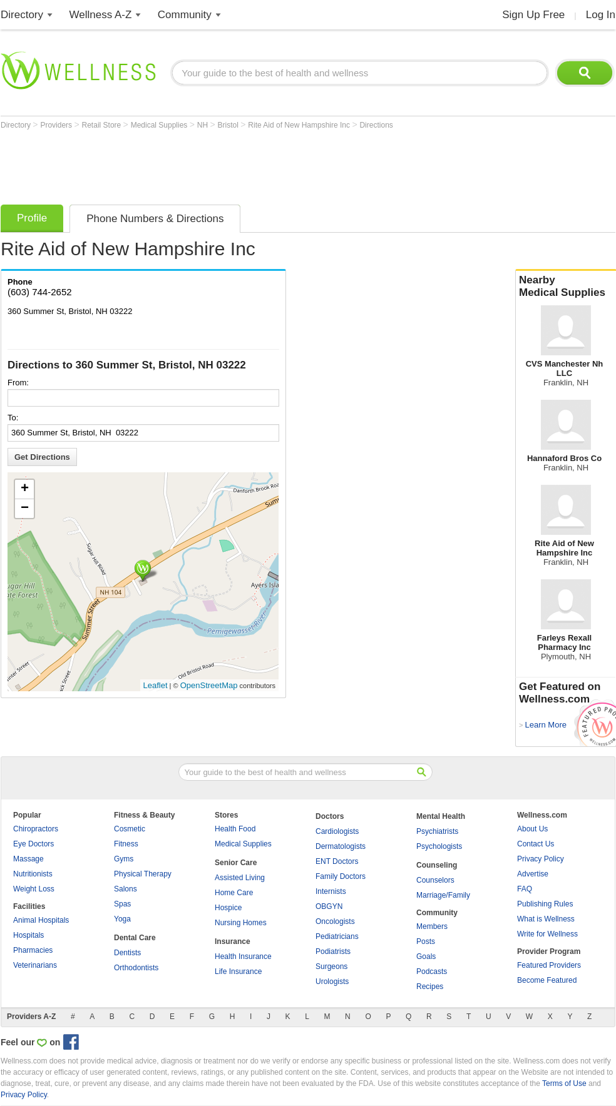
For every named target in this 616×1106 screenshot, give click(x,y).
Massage (28, 859)
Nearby (566, 286)
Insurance (232, 941)
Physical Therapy (143, 874)
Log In (600, 15)
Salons (125, 889)
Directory (22, 15)
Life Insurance (238, 971)
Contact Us (535, 844)
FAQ (524, 889)
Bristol (229, 125)
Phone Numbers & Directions (154, 219)
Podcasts (431, 971)
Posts (425, 941)
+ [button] (25, 489)
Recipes (429, 986)
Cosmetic (129, 828)
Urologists (332, 981)
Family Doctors (341, 876)
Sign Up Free (533, 15)
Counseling (436, 865)
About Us (532, 828)
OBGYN (329, 906)
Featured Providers (549, 965)
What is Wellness (546, 919)
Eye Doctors (33, 844)
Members (432, 926)
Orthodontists (136, 967)
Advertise (532, 874)
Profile (32, 218)
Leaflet (155, 685)
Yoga (122, 919)
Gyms (123, 859)
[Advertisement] (228, 164)
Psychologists (439, 846)
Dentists (127, 952)
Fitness (126, 844)
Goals (426, 956)
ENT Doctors (337, 861)
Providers (57, 125)
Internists (331, 891)
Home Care (234, 892)
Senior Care (236, 862)
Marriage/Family (443, 895)
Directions (376, 125)
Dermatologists (341, 846)
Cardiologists (337, 831)
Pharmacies (33, 950)
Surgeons (331, 966)
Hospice (228, 907)
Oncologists (335, 921)
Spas (122, 904)
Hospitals (28, 935)
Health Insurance (243, 956)
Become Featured (547, 980)
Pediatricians (337, 936)
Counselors (435, 880)
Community (185, 15)
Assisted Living (240, 877)
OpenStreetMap (209, 685)
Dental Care (135, 937)
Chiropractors (35, 828)
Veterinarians (35, 965)
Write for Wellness (547, 934)
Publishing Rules (545, 904)
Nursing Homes (241, 922)
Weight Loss (33, 889)
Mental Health (440, 816)
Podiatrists (333, 951)
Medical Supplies (160, 125)
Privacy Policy (540, 859)
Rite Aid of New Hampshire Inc (300, 125)
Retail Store (102, 125)
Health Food (235, 828)
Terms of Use (564, 1083)
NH (203, 125)
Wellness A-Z (100, 15)
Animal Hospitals (41, 920)
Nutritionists (33, 874)
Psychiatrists (437, 831)
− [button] (25, 508)
